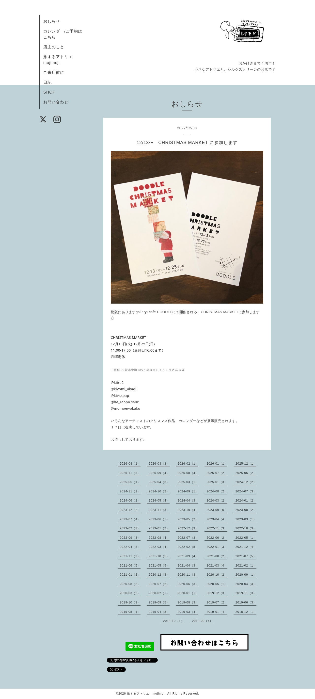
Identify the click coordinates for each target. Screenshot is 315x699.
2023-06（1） (159, 519)
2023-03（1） (246, 519)
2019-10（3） (130, 602)
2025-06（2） (246, 473)
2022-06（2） (216, 537)
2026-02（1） (188, 463)
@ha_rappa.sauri (125, 402)
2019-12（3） (216, 593)
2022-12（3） (188, 528)
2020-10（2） (216, 574)
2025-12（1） (246, 463)
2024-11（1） (130, 491)
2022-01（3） (216, 547)
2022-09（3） (130, 537)
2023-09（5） (216, 510)
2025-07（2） (216, 473)
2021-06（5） (130, 565)
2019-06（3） (246, 602)
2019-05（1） (130, 612)
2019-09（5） (159, 602)
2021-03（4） (216, 565)
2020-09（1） (246, 574)
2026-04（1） (130, 463)
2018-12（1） (246, 612)
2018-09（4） (202, 621)
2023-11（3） (159, 510)
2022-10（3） (246, 528)
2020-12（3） (159, 574)
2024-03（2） (216, 500)
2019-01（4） (216, 612)
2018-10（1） (173, 621)
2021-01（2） (130, 574)
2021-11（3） (130, 556)
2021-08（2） (216, 556)
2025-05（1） (130, 482)
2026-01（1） (216, 463)
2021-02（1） (246, 565)
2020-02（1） (159, 593)
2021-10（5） (159, 556)
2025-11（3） (130, 473)
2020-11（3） (188, 574)
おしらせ (51, 21)
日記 (47, 82)
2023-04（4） (216, 519)
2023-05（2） (188, 519)
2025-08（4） (188, 473)
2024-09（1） (188, 491)
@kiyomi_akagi (123, 389)
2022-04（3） (130, 547)
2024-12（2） (246, 482)
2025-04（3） (159, 482)
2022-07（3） (188, 537)
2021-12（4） (246, 547)
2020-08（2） (130, 584)
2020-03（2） (130, 593)
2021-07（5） (246, 556)
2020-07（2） (159, 584)
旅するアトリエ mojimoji (146, 693)
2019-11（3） (246, 593)
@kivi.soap (120, 395)
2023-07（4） (130, 519)
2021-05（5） (159, 565)
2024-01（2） (246, 500)
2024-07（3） (246, 491)
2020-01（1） (188, 593)
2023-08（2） (246, 510)
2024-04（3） (188, 500)
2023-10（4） (188, 510)
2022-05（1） (246, 537)
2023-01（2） (159, 528)
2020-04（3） (246, 584)
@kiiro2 (117, 382)
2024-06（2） (130, 500)
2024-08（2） (216, 491)
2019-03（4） (188, 612)
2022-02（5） (188, 547)
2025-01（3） (216, 482)
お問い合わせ (55, 102)
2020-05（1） (216, 584)
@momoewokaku (125, 408)
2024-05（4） (159, 500)
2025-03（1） (188, 482)
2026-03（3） (159, 463)
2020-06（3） (188, 584)
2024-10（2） (159, 491)
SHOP (49, 92)
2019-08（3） (188, 602)
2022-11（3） (216, 528)
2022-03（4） (159, 547)
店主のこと (53, 47)
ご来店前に (55, 72)
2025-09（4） (159, 473)
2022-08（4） (159, 537)
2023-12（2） (130, 510)
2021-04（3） (188, 565)
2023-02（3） (130, 528)
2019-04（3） (159, 612)
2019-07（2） (216, 602)
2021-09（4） (188, 556)
